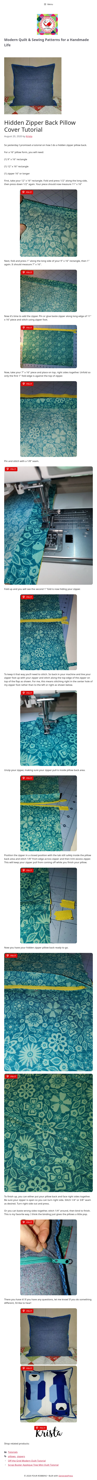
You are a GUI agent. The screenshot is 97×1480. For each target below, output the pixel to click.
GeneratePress (66, 1475)
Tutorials (13, 1452)
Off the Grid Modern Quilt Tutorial (27, 1460)
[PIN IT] (27, 192)
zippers (21, 1456)
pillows (12, 1456)
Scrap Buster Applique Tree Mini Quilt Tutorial (33, 1464)
